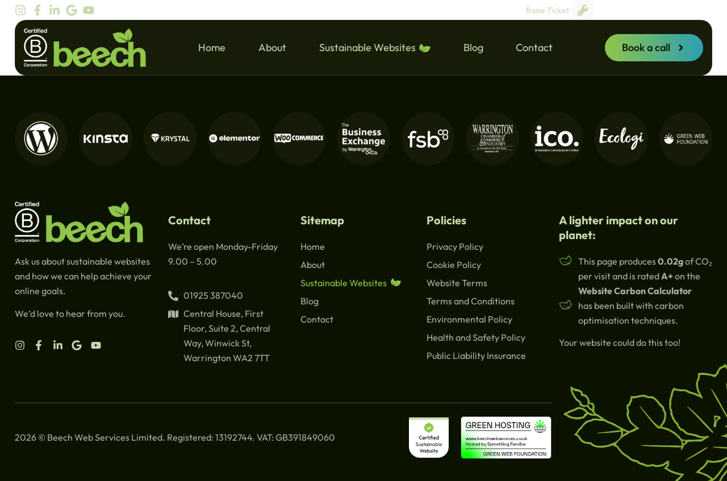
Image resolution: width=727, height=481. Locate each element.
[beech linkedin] (57, 10)
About (272, 47)
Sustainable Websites (375, 47)
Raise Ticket (560, 10)
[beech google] (74, 10)
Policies (446, 220)
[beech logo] (85, 47)
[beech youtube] (91, 10)
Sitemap (322, 220)
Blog (473, 47)
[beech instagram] (23, 10)
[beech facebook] (40, 10)
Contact (534, 47)
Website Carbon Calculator (635, 290)
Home (211, 47)
